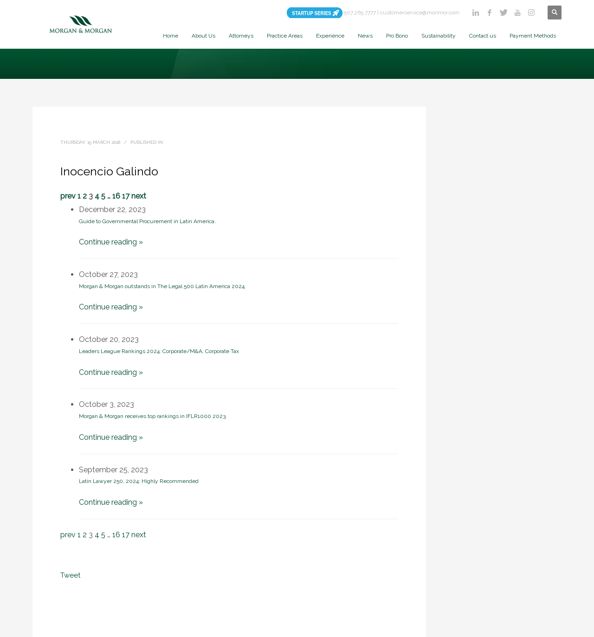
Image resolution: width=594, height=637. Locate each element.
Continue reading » (111, 242)
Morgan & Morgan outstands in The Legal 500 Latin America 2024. (162, 286)
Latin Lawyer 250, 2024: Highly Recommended (139, 481)
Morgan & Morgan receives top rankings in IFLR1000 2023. (153, 416)
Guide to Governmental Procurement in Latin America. (147, 221)
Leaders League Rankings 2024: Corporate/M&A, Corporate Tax (159, 351)
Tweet (70, 575)
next (138, 196)
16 (116, 196)
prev (68, 196)
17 (125, 196)
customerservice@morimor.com (419, 12)
